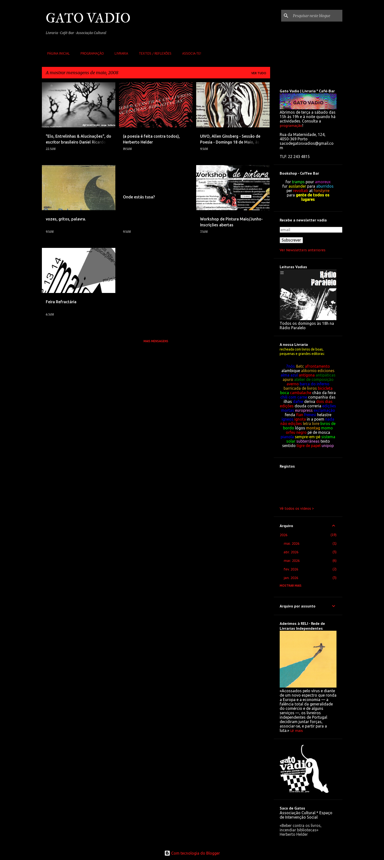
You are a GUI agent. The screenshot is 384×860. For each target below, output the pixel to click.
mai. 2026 (292, 543)
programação (291, 125)
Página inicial (57, 53)
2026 (284, 535)
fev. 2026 (291, 569)
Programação (90, 53)
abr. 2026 (291, 552)
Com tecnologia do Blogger (192, 853)
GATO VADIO (88, 18)
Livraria (120, 53)
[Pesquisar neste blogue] (316, 16)
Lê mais (296, 730)
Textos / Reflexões (153, 53)
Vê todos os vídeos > (297, 508)
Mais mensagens (156, 341)
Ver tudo (258, 73)
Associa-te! (190, 53)
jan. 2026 (291, 578)
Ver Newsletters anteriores (302, 250)
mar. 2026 (292, 560)
